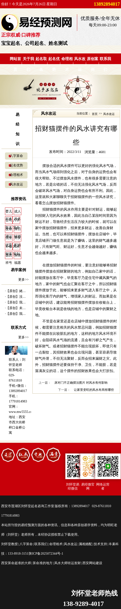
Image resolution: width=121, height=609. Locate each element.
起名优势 (54, 64)
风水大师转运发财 (67, 563)
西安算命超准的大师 (16, 563)
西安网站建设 (92, 563)
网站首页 (15, 64)
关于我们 (28, 64)
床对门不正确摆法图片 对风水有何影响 (81, 382)
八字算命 (16, 156)
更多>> (23, 279)
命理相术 (67, 64)
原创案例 (92, 64)
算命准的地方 (43, 563)
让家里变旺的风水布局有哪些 (94, 390)
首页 (95, 114)
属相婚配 (85, 544)
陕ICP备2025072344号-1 (46, 553)
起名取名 (41, 64)
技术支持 (100, 544)
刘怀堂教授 (9, 544)
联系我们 (105, 64)
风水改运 (79, 64)
